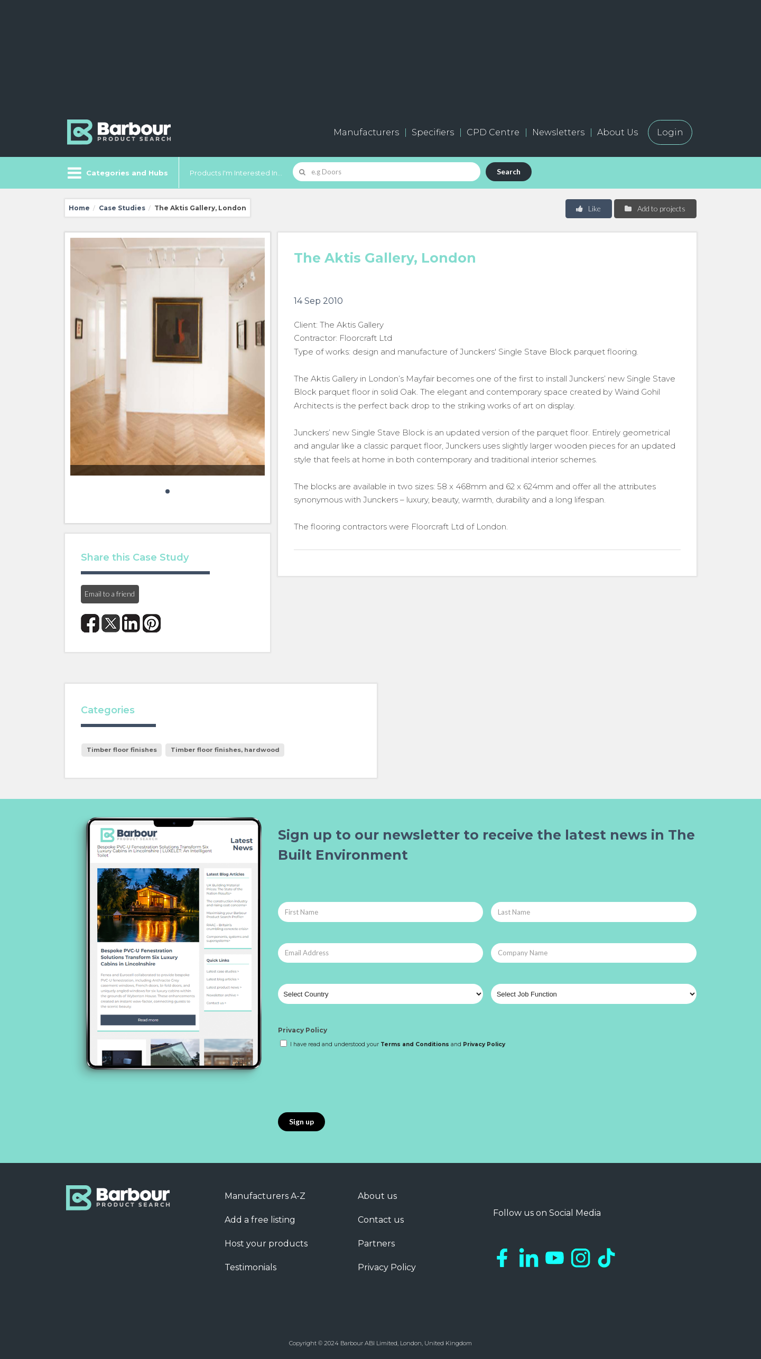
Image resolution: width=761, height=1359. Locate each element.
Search (509, 171)
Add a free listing (260, 1220)
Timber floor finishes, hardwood (225, 749)
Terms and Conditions (414, 1044)
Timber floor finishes (122, 749)
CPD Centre (493, 132)
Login (670, 132)
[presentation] (358, 1081)
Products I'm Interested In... (236, 173)
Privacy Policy (302, 1030)
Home (79, 208)
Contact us (381, 1220)
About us (377, 1196)
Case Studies (122, 208)
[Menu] (116, 173)
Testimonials (250, 1267)
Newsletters (558, 132)
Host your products (266, 1244)
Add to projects (654, 208)
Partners (376, 1244)
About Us (617, 132)
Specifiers (433, 132)
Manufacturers (366, 132)
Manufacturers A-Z (265, 1196)
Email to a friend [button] (110, 593)
